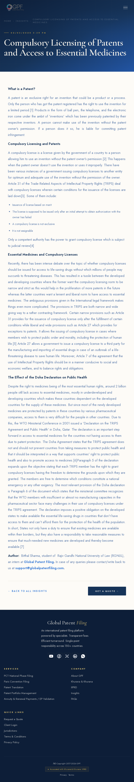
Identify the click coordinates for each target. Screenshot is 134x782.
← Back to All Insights (27, 591)
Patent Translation (13, 687)
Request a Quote (13, 719)
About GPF (77, 676)
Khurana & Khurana (82, 681)
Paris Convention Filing (16, 681)
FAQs (74, 699)
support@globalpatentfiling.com (39, 568)
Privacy (63, 774)
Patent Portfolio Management (20, 693)
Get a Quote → (107, 591)
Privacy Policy (11, 742)
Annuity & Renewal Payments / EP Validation (29, 699)
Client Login (10, 725)
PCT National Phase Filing (18, 676)
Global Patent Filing (39, 562)
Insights (22, 21)
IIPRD (74, 687)
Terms (71, 774)
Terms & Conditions (15, 736)
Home (7, 21)
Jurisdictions (10, 731)
